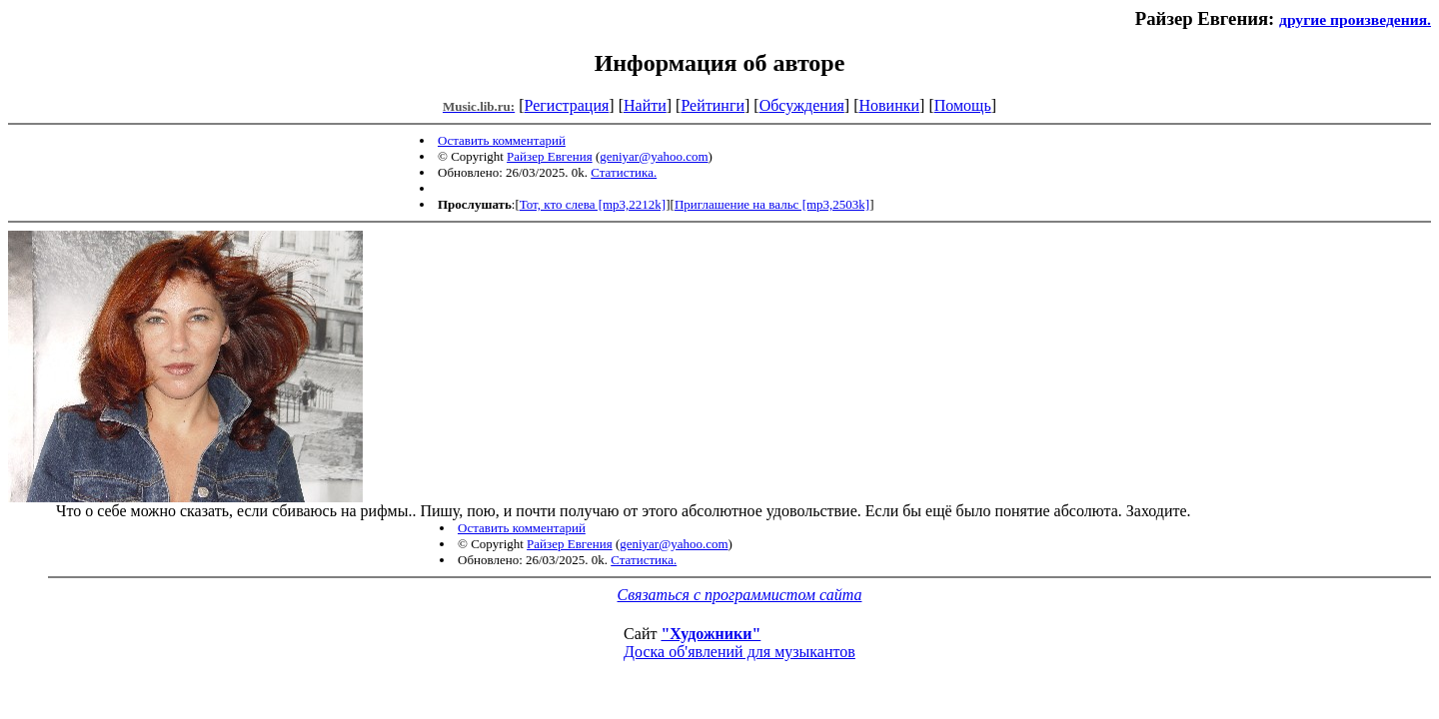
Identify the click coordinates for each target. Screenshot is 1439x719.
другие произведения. (1355, 19)
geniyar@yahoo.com (654, 156)
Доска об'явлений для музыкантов (739, 651)
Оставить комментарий (502, 140)
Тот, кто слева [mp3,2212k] (593, 204)
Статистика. (624, 172)
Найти (645, 105)
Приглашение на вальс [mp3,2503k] (772, 204)
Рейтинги (712, 105)
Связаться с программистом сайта (740, 594)
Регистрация (567, 105)
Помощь (962, 105)
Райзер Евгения (550, 156)
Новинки (888, 105)
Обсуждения (801, 105)
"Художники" (710, 633)
